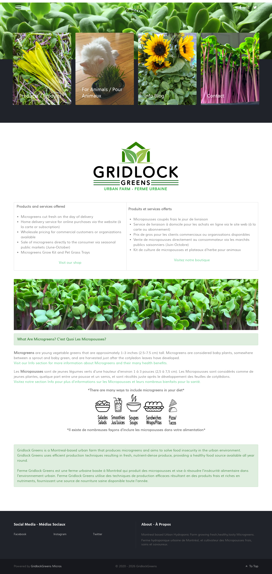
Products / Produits (40, 96)
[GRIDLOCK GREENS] (136, 9)
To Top (251, 566)
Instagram (60, 534)
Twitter (97, 534)
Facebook (20, 534)
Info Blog (154, 96)
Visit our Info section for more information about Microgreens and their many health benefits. (90, 363)
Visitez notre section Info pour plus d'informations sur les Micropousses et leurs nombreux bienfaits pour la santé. (107, 382)
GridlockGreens (46, 566)
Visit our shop (70, 263)
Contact (215, 96)
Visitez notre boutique (192, 260)
